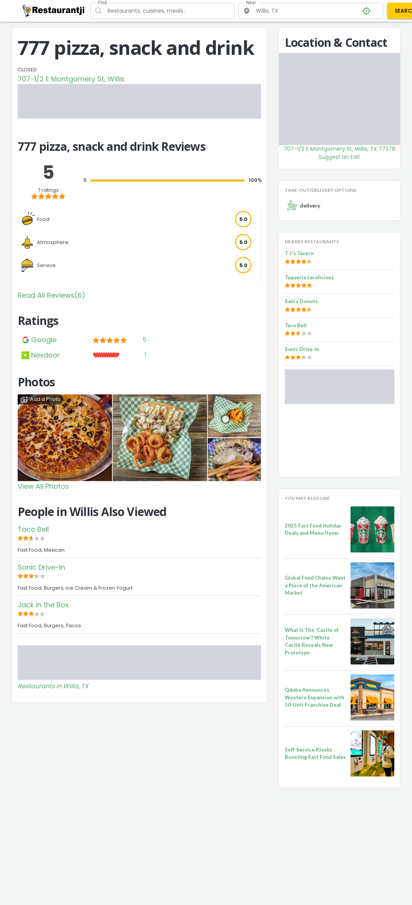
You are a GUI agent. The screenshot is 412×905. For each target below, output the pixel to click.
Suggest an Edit (339, 157)
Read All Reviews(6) (51, 295)
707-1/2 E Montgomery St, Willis (71, 79)
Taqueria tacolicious (309, 277)
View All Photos (43, 486)
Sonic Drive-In (41, 567)
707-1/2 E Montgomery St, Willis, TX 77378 (339, 149)
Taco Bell (33, 529)
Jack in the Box (43, 605)
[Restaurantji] (53, 10)
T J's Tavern (299, 253)
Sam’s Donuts (301, 301)
